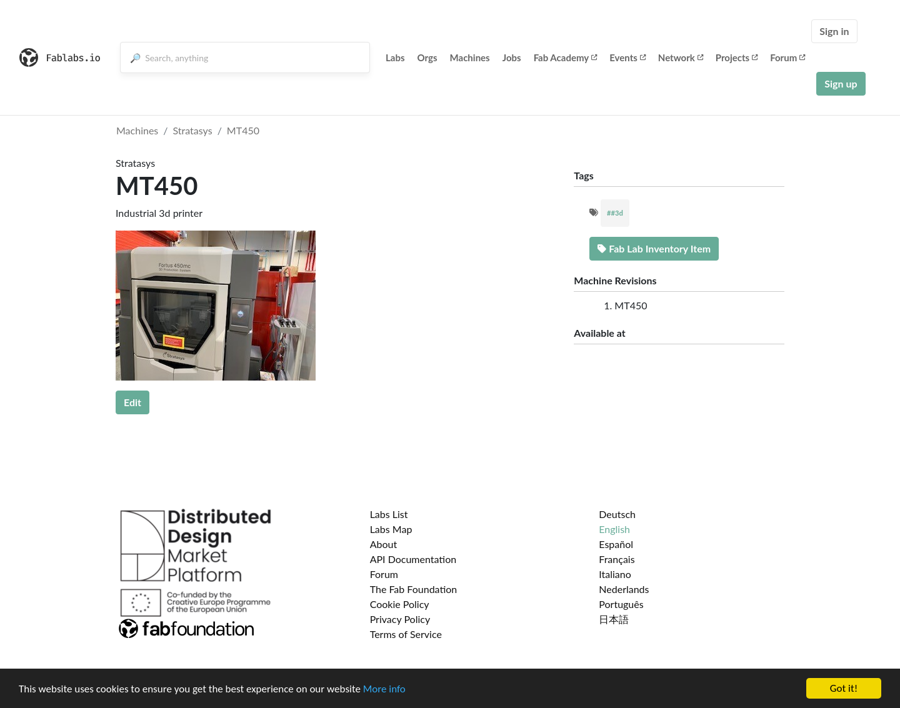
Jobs (511, 57)
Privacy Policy (400, 619)
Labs (395, 57)
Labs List (389, 514)
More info (384, 689)
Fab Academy (566, 57)
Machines (470, 57)
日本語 (614, 619)
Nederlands (624, 589)
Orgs (428, 57)
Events (627, 57)
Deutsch (617, 514)
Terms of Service (406, 634)
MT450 (243, 130)
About (384, 544)
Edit (132, 402)
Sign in (834, 31)
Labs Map (391, 529)
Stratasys (192, 130)
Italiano (615, 574)
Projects (737, 57)
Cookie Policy (399, 604)
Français (616, 559)
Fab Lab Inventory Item (654, 248)
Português (621, 604)
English (614, 529)
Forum (787, 57)
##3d (615, 213)
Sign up (840, 83)
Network (680, 57)
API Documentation (413, 559)
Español (616, 544)
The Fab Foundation (414, 589)
